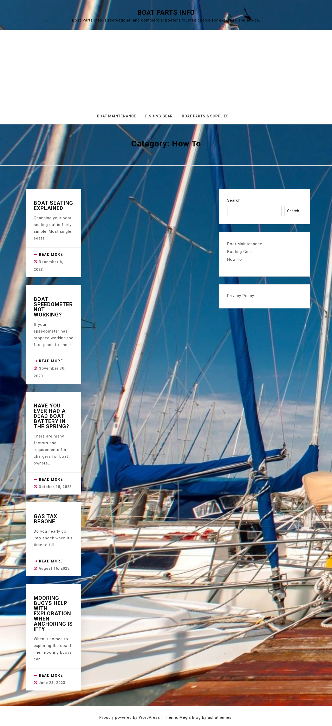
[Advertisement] (166, 74)
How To (234, 259)
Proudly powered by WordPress (130, 717)
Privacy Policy (240, 295)
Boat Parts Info (166, 12)
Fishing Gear (159, 116)
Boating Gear (239, 251)
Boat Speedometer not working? (53, 307)
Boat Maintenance (116, 116)
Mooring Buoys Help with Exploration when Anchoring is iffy (53, 613)
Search (234, 200)
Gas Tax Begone (45, 519)
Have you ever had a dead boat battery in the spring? (51, 416)
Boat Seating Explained (53, 205)
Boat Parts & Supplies (205, 116)
